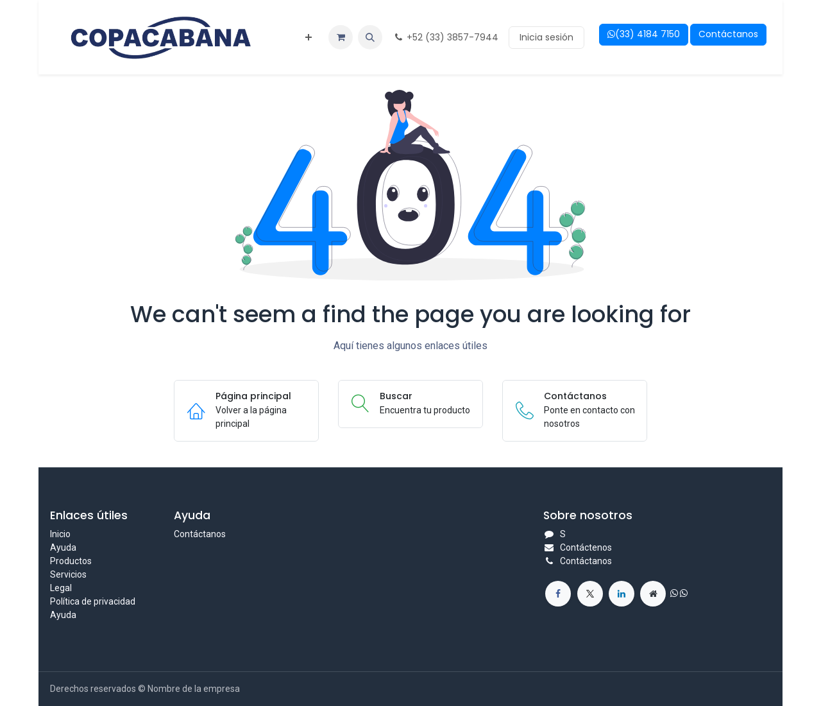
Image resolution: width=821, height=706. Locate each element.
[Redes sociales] (590, 594)
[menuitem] (308, 37)
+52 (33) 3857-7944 (445, 37)
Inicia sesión (546, 37)
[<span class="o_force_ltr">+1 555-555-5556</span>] (558, 594)
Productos (71, 561)
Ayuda (63, 547)
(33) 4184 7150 (643, 34)
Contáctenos (586, 547)
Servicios (68, 574)
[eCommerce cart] (340, 37)
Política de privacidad (92, 601)
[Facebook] (621, 594)
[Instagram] (653, 594)
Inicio (60, 534)
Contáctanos (728, 34)
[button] (370, 37)
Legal (61, 588)
